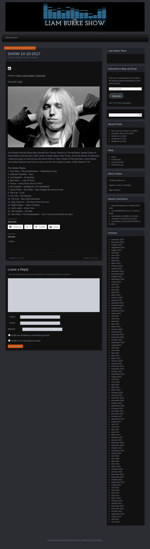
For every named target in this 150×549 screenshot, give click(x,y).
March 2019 (116, 390)
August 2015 (116, 485)
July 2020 (115, 348)
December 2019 (117, 366)
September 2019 (117, 374)
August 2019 (116, 377)
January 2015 (116, 503)
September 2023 (117, 248)
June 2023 (115, 255)
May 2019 (115, 385)
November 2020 (117, 337)
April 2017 (115, 432)
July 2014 (115, 519)
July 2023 (115, 253)
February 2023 (117, 266)
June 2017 (115, 427)
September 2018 (117, 406)
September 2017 (117, 419)
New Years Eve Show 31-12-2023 (124, 131)
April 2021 (115, 324)
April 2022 (115, 292)
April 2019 (115, 387)
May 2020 (115, 353)
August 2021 (116, 313)
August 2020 (116, 345)
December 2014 (117, 506)
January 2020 (116, 364)
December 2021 (117, 303)
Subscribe (116, 96)
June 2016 (115, 459)
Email (11, 322)
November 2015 (117, 477)
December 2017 (117, 411)
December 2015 (117, 474)
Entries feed (116, 160)
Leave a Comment (30, 57)
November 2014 (117, 509)
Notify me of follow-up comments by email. (30, 335)
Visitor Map (11, 38)
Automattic (97, 540)
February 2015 (117, 501)
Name (11, 316)
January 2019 (116, 395)
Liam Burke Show (117, 51)
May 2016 (115, 461)
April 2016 (115, 464)
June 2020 (115, 350)
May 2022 (115, 290)
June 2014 (115, 522)
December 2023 (117, 240)
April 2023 (115, 261)
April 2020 (115, 356)
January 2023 (116, 269)
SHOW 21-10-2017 (90, 258)
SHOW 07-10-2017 (16, 258)
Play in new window (25, 75)
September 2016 (117, 451)
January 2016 (116, 472)
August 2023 (116, 250)
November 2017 (117, 414)
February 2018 (117, 408)
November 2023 (117, 242)
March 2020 (116, 358)
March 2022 (116, 295)
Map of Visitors (114, 190)
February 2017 (117, 437)
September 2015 (117, 482)
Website (11, 329)
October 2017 (116, 416)
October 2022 (116, 277)
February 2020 (117, 361)
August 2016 (116, 453)
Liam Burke (115, 216)
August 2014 (116, 517)
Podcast (19, 57)
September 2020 (117, 342)
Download (40, 75)
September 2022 (117, 279)
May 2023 (115, 258)
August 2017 (116, 422)
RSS (20, 82)
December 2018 (117, 398)
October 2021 (116, 308)
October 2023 (116, 245)
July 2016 (115, 456)
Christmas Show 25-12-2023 (122, 133)
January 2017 (116, 440)
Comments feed (117, 162)
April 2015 (115, 495)
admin (15, 48)
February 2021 (117, 329)
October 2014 (116, 511)
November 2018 (117, 401)
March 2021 (116, 327)
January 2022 (116, 300)
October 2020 (116, 340)
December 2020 (117, 335)
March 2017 (116, 435)
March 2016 (116, 466)
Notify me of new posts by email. (26, 341)
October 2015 (116, 480)
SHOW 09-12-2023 (118, 139)
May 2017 (115, 430)
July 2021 (115, 316)
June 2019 (115, 382)
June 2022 (115, 287)
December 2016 (117, 443)
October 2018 (116, 403)
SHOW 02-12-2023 (118, 141)
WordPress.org (117, 165)
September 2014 (117, 514)
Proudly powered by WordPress (60, 540)
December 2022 (117, 271)
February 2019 (117, 393)
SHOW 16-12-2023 (118, 136)
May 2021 (115, 321)
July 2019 (115, 379)
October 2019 (116, 371)
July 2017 (115, 424)
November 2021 (117, 306)
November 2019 (117, 369)
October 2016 (116, 448)
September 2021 (117, 311)
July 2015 (115, 488)
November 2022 (117, 274)
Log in (113, 157)
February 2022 (117, 298)
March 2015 (116, 498)
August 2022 (116, 282)
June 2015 (115, 490)
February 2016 (117, 469)
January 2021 (116, 332)
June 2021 (115, 319)
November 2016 (117, 445)
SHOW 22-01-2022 (130, 216)
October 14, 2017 (28, 48)
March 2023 (116, 263)
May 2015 (115, 493)
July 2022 (115, 284)
